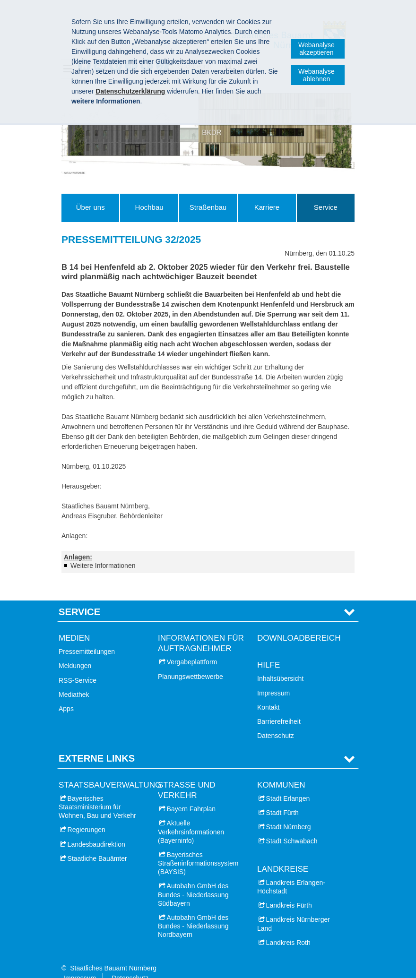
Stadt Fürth (282, 798)
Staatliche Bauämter (97, 844)
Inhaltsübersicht (280, 664)
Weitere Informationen (102, 565)
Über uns (90, 207)
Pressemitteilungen (87, 637)
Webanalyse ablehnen (316, 75)
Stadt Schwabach (292, 827)
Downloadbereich (299, 623)
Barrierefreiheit (279, 707)
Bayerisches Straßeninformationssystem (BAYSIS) (198, 848)
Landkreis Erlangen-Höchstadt (291, 872)
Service (326, 207)
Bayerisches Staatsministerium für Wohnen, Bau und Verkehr (97, 792)
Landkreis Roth (288, 928)
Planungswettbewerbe (190, 662)
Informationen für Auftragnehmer (201, 628)
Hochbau (149, 207)
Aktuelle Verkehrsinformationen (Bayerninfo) (191, 817)
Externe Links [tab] (97, 744)
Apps (66, 694)
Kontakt (268, 692)
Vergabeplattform (192, 648)
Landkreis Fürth (289, 891)
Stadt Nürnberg (288, 812)
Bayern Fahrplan (191, 794)
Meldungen (75, 651)
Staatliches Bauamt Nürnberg (113, 953)
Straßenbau (208, 207)
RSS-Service (77, 665)
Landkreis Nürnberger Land (293, 909)
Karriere (266, 207)
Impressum (273, 678)
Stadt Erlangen (288, 784)
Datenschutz (275, 721)
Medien (74, 623)
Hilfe (268, 650)
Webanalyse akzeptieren (316, 48)
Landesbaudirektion (96, 829)
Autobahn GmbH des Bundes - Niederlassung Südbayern (193, 880)
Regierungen (86, 815)
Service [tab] (79, 597)
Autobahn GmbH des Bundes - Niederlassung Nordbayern (193, 911)
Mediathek (74, 680)
